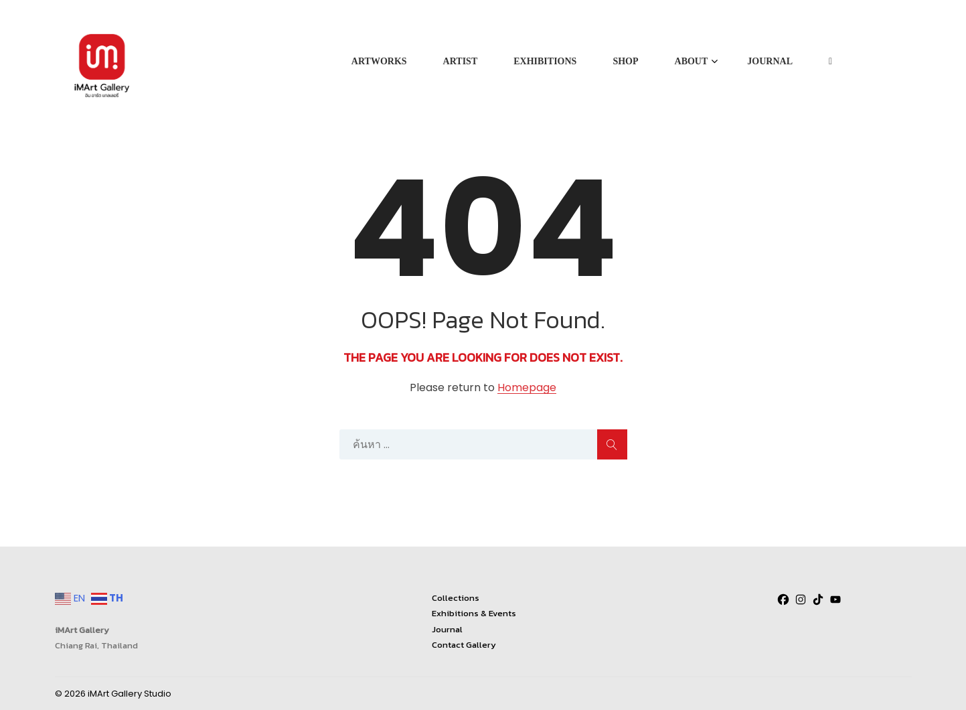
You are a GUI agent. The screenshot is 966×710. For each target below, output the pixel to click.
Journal (447, 629)
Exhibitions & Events (474, 613)
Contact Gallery (464, 644)
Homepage (526, 388)
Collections (455, 597)
